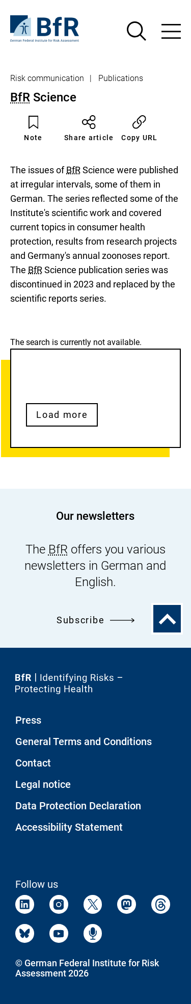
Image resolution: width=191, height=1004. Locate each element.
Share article (89, 128)
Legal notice (43, 784)
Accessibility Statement (69, 827)
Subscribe (95, 620)
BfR (20, 97)
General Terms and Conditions (83, 741)
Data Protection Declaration (78, 806)
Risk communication (47, 78)
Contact (33, 763)
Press (28, 720)
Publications (120, 78)
